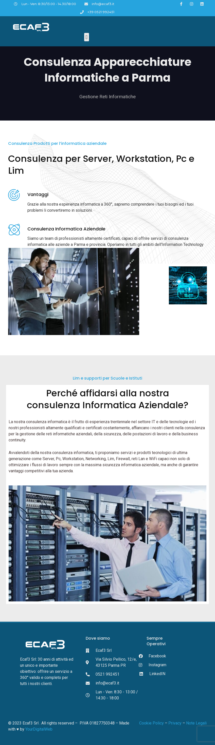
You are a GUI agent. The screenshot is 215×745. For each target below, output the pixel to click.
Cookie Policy (151, 723)
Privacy (174, 723)
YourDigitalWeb (38, 729)
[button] (86, 37)
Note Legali (196, 723)
